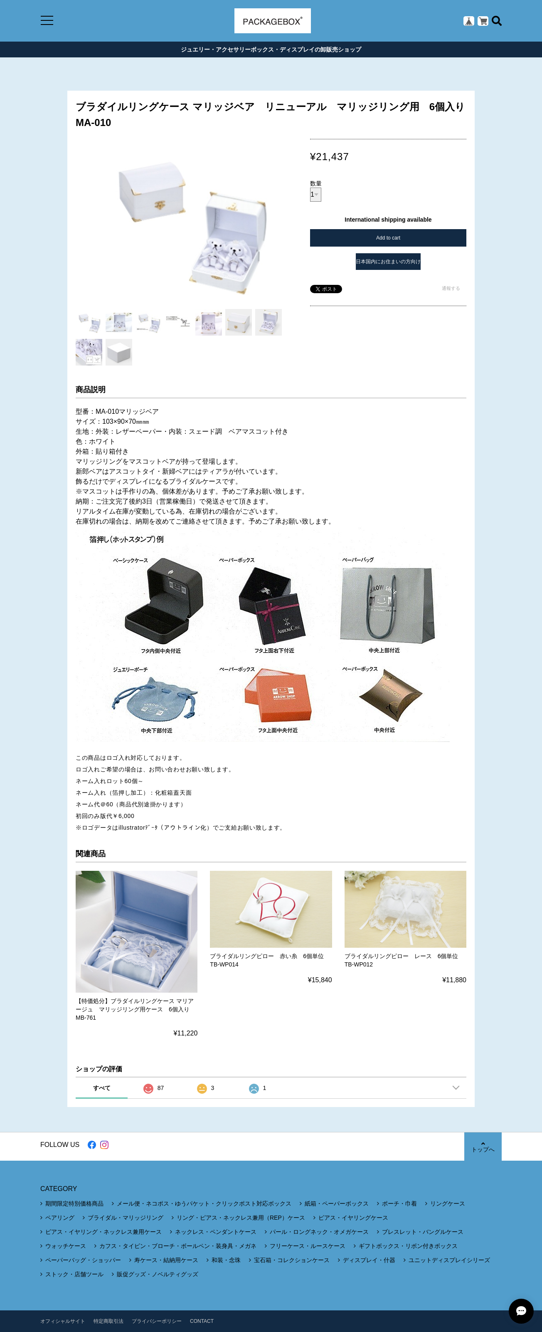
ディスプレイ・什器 (369, 1260)
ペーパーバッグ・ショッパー (83, 1260)
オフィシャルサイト (62, 1321)
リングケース (447, 1203)
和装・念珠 (226, 1260)
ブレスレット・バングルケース (422, 1231)
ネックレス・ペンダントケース (215, 1231)
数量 (316, 183)
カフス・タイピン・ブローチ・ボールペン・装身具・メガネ (177, 1246)
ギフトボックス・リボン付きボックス (408, 1246)
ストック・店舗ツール (74, 1274)
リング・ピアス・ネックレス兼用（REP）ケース (241, 1217)
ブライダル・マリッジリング (125, 1217)
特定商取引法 (108, 1321)
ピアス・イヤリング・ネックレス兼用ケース (103, 1231)
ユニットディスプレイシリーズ (449, 1260)
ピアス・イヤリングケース (353, 1217)
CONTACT (202, 1321)
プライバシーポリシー (157, 1321)
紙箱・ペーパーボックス (337, 1203)
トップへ (483, 1147)
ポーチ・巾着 (399, 1203)
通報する (451, 288)
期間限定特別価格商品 (74, 1203)
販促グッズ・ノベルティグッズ (157, 1274)
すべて (102, 1088)
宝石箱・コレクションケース (292, 1260)
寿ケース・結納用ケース (166, 1260)
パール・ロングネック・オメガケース (319, 1231)
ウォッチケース (65, 1246)
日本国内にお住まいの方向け (388, 261)
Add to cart (388, 238)
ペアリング (59, 1217)
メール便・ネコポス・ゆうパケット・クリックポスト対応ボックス (204, 1203)
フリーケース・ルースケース (307, 1246)
